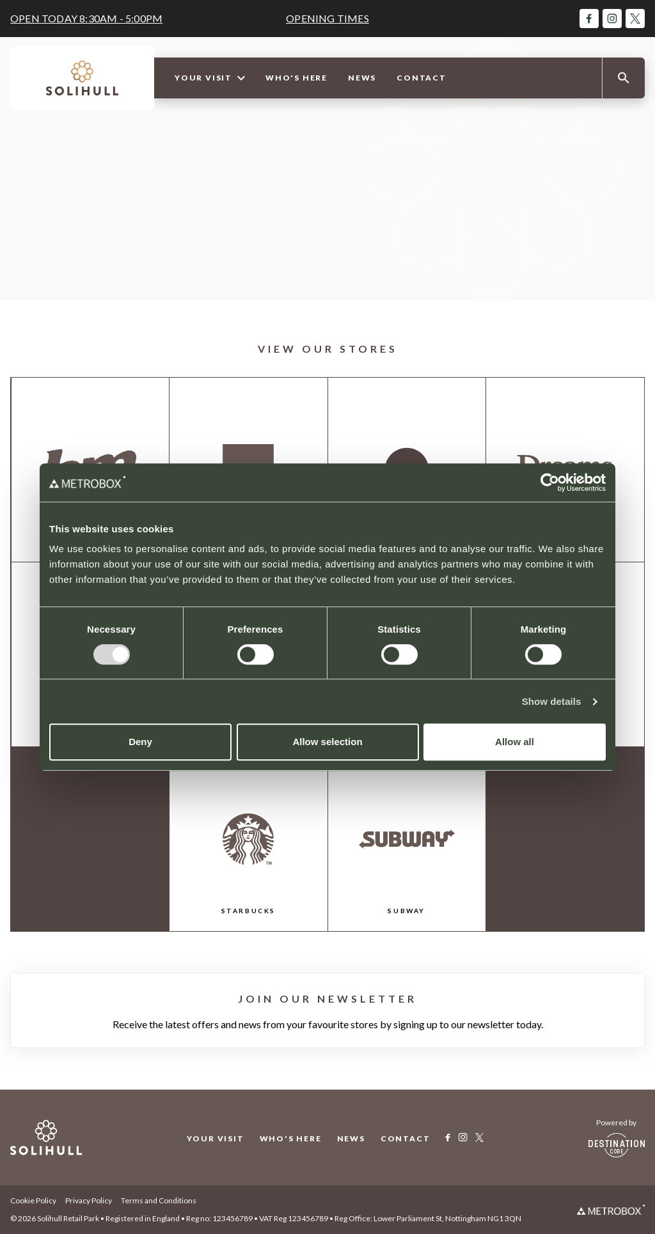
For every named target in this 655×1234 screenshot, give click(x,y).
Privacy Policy (88, 1200)
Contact (421, 77)
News (362, 77)
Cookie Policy (33, 1200)
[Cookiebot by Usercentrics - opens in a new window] (550, 482)
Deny (140, 741)
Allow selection (327, 741)
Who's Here (296, 77)
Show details (551, 701)
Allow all (514, 741)
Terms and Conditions (158, 1200)
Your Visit (210, 77)
